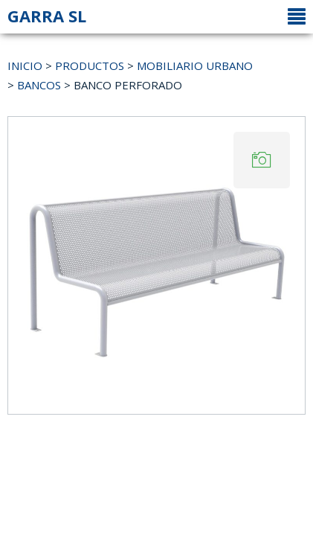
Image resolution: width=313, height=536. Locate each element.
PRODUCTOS (89, 65)
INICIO (24, 65)
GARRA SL (46, 15)
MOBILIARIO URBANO (195, 65)
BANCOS (39, 84)
